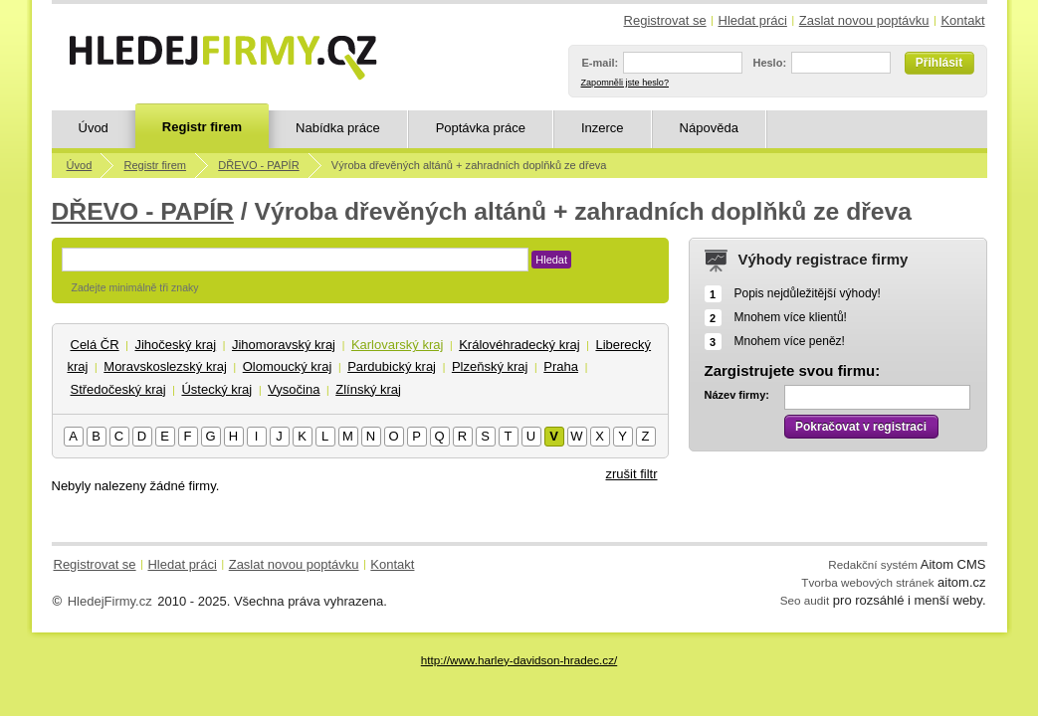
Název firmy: (737, 395)
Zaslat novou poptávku (864, 20)
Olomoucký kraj (287, 366)
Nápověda (709, 127)
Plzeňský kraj (490, 366)
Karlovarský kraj (397, 344)
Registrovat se (665, 20)
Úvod (93, 127)
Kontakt (962, 20)
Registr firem (202, 126)
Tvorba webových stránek (867, 582)
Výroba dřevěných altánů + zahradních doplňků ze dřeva (469, 165)
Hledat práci (753, 20)
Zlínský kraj (368, 389)
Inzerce (602, 127)
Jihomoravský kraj (283, 344)
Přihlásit (939, 63)
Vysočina (293, 389)
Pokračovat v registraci (861, 427)
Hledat (551, 260)
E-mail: (600, 63)
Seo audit (804, 600)
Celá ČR (95, 344)
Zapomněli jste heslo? (625, 83)
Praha (560, 366)
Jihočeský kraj (175, 344)
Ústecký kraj (216, 389)
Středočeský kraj (118, 389)
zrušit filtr (632, 473)
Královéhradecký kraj (519, 344)
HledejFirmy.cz (110, 601)
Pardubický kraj (391, 366)
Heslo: (769, 63)
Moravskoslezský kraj (165, 366)
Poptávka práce (480, 127)
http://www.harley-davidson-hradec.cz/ (519, 659)
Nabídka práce (338, 127)
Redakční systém (873, 564)
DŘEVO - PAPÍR (258, 165)
